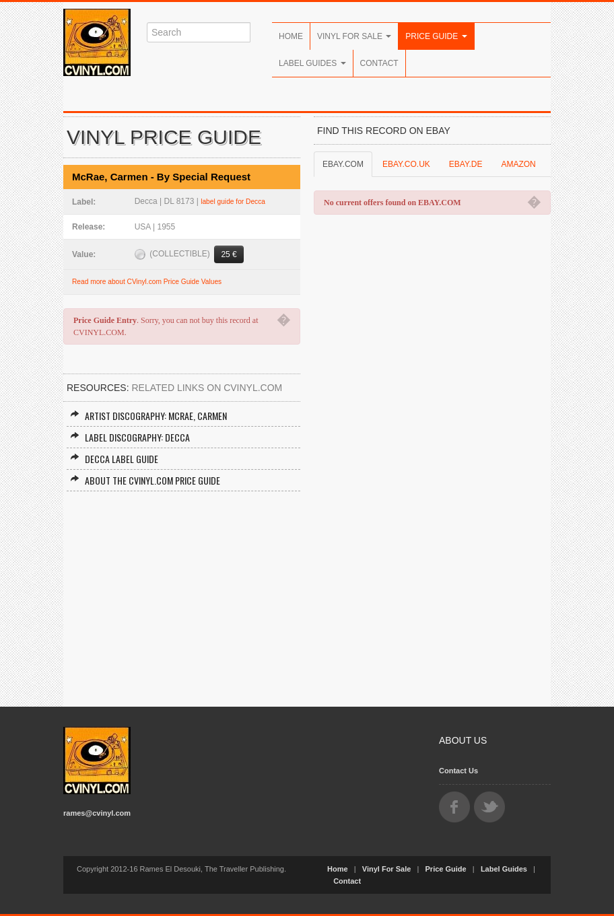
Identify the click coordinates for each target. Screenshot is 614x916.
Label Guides (312, 63)
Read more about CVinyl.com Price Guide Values (146, 281)
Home (291, 36)
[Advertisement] (181, 592)
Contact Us (458, 771)
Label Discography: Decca (130, 437)
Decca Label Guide (114, 459)
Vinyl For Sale (354, 36)
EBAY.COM (343, 164)
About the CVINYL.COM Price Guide (145, 480)
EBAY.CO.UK (406, 164)
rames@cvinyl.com (97, 813)
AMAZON (518, 164)
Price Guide (436, 36)
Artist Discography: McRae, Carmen (148, 416)
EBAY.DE (466, 164)
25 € (228, 254)
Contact (379, 63)
